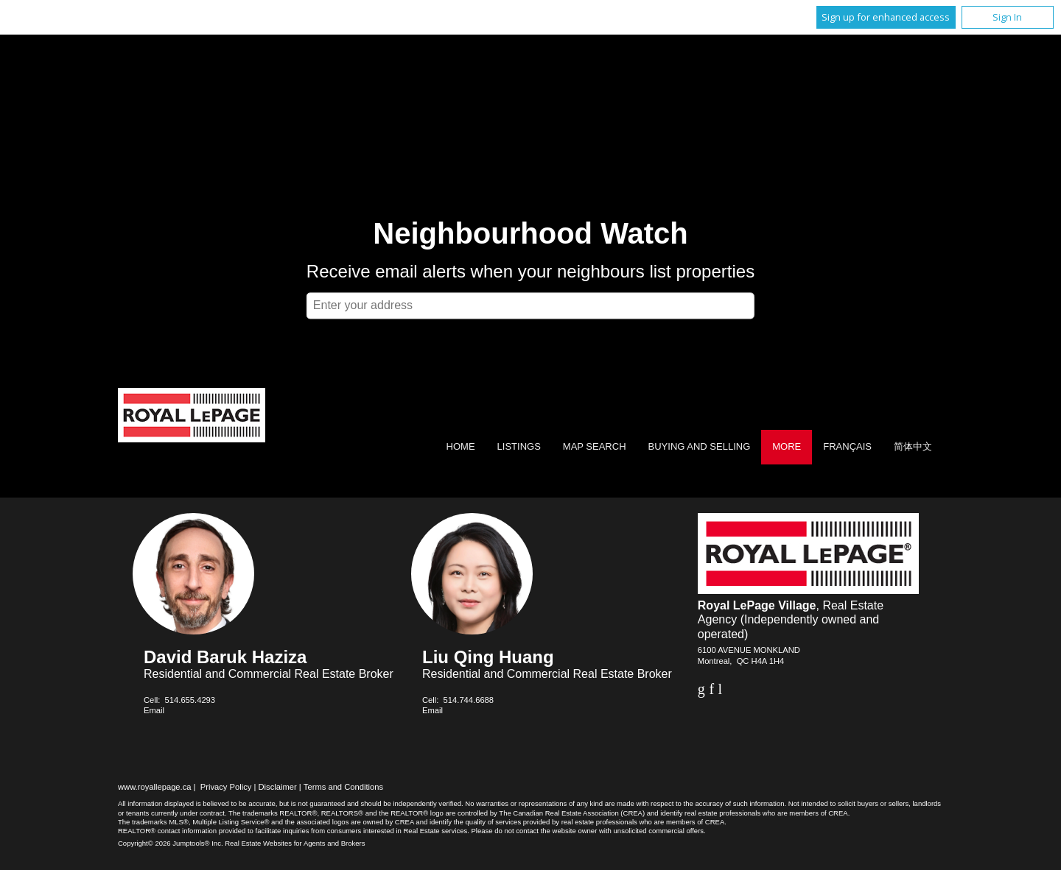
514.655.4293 (190, 700)
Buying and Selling (699, 446)
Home (461, 446)
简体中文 (913, 446)
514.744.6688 (469, 700)
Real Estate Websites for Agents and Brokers (295, 843)
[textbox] (530, 305)
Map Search (594, 446)
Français (847, 446)
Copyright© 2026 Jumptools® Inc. (170, 843)
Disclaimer (278, 786)
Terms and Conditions (343, 786)
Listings (519, 446)
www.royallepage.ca (155, 786)
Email (154, 710)
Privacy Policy (226, 786)
